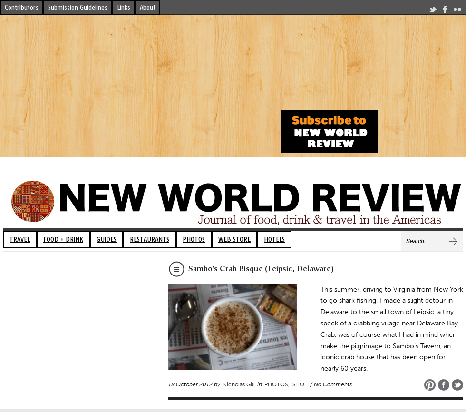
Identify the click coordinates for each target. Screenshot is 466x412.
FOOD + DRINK (63, 239)
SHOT (300, 384)
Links (123, 7)
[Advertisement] (139, 86)
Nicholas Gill (239, 384)
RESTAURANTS (149, 239)
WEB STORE (234, 239)
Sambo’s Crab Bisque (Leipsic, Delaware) (261, 268)
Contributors (22, 7)
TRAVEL (20, 239)
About (147, 7)
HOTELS (274, 239)
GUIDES (106, 239)
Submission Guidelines (77, 7)
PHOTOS (194, 239)
